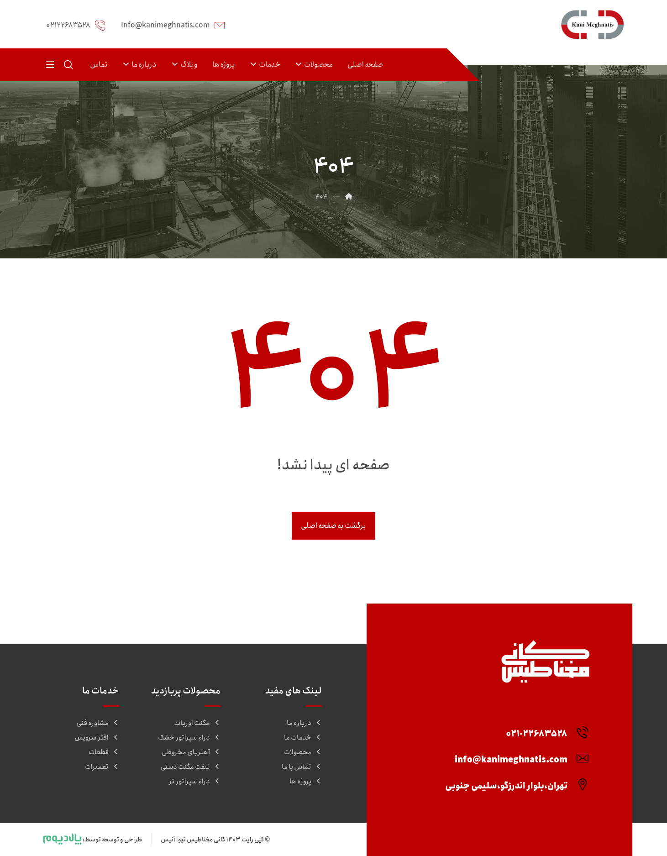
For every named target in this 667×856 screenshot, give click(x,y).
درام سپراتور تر (195, 781)
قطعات (104, 752)
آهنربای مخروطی (191, 752)
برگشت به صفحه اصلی (333, 525)
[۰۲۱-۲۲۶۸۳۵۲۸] (543, 728)
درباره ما (304, 723)
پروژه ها (305, 781)
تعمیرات (102, 766)
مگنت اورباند (197, 723)
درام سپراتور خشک (189, 737)
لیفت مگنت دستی (190, 766)
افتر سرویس (96, 737)
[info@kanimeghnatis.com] (518, 754)
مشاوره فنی (97, 723)
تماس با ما (302, 766)
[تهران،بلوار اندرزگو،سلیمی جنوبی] (513, 780)
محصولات (303, 752)
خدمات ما (303, 737)
